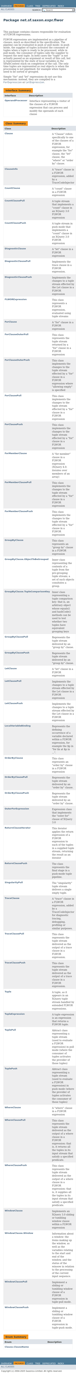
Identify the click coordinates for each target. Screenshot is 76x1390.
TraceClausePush (15, 962)
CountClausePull (15, 200)
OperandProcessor (16, 100)
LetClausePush (14, 703)
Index (61, 6)
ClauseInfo (11, 169)
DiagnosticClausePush (18, 277)
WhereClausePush (16, 1165)
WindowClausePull (16, 1281)
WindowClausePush (17, 1307)
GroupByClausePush (17, 652)
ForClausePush (14, 424)
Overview (6, 6)
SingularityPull (14, 882)
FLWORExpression (16, 299)
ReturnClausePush (16, 863)
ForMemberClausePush (19, 511)
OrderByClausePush (17, 793)
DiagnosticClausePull (17, 261)
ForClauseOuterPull (16, 334)
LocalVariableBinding (17, 725)
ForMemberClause (16, 453)
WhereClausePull (15, 1120)
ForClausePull (13, 395)
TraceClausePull (14, 933)
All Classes (7, 9)
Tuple (8, 991)
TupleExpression (15, 1014)
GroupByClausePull (16, 637)
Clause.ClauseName (17, 1347)
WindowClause (14, 1210)
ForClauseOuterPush (17, 360)
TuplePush (11, 1068)
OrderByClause (14, 758)
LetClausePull (13, 681)
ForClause (11, 322)
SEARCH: (36, 10)
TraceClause (12, 898)
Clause (9, 133)
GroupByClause (14, 540)
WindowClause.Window (19, 1233)
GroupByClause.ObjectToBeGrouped (27, 559)
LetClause (11, 668)
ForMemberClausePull (18, 482)
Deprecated (49, 6)
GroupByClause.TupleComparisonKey (27, 591)
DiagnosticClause (15, 248)
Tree (37, 6)
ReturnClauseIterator (18, 828)
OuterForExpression (17, 808)
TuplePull (10, 1030)
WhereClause (13, 1107)
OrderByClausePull (16, 777)
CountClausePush (15, 223)
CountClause (12, 188)
